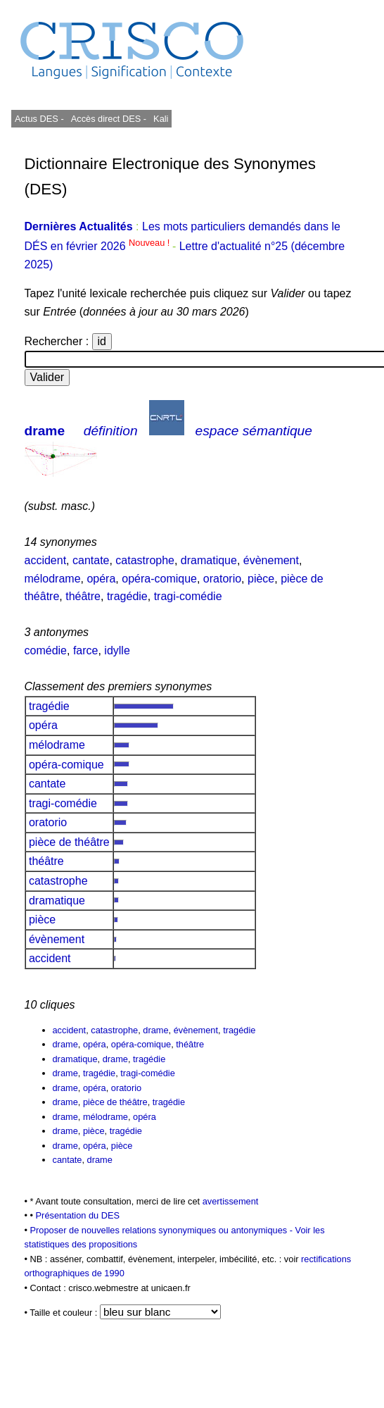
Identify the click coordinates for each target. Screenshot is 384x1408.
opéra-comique (159, 579)
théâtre (83, 596)
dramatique (209, 560)
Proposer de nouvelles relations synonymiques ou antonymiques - (162, 1230)
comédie (46, 650)
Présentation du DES (78, 1215)
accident (46, 560)
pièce (261, 579)
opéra (101, 579)
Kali (160, 118)
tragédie (127, 596)
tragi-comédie (188, 596)
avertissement (231, 1201)
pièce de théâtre (69, 842)
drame (45, 430)
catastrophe (144, 560)
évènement (271, 560)
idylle (116, 650)
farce (85, 650)
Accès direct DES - (108, 118)
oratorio (222, 579)
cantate (90, 560)
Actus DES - (39, 118)
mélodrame (53, 579)
